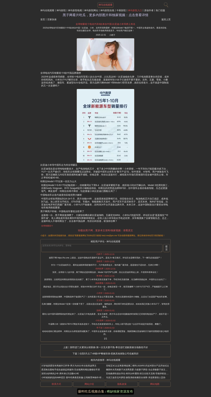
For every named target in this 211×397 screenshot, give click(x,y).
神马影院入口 (135, 10)
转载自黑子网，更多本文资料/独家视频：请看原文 (105, 230)
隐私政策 (122, 384)
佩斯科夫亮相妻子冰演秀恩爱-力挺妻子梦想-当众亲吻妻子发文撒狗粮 (139, 369)
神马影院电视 (75, 10)
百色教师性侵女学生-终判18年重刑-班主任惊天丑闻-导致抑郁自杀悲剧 (139, 373)
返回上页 (166, 19)
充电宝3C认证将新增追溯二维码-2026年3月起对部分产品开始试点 (137, 365)
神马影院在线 (107, 10)
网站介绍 (89, 384)
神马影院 (61, 10)
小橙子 (112, 35)
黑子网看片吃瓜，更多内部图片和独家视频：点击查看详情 (105, 15)
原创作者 (148, 10)
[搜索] (165, 4)
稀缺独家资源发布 (120, 391)
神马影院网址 (91, 10)
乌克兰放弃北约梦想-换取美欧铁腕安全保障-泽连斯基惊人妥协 (135, 377)
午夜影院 (121, 10)
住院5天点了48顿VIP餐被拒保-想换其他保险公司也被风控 (109, 353)
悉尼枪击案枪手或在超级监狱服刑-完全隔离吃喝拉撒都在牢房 (70, 369)
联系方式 (56, 384)
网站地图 (154, 384)
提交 (166, 248)
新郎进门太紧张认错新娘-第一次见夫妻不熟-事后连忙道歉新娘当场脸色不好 (109, 347)
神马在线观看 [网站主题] (105, 4)
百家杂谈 (52, 19)
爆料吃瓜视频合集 (91, 391)
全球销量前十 (47, 226)
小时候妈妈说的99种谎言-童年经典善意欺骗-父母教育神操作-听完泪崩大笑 (76, 377)
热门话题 (160, 10)
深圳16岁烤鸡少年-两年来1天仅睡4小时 (60, 373)
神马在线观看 (47, 10)
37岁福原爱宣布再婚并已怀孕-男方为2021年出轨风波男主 (68, 365)
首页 (42, 19)
